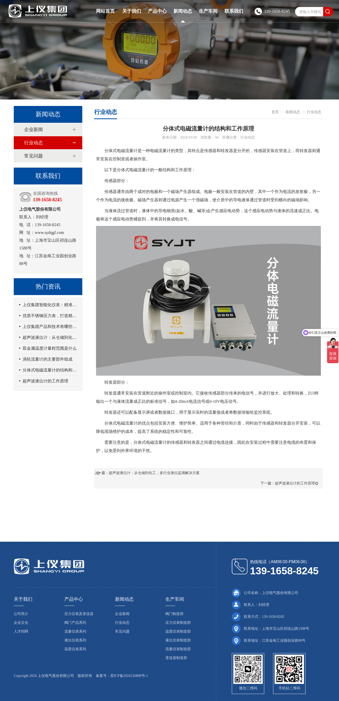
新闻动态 (182, 11)
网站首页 (105, 11)
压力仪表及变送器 (78, 614)
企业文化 (21, 623)
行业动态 (33, 142)
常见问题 (33, 156)
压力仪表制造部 (178, 623)
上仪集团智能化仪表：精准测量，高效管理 (50, 305)
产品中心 (157, 11)
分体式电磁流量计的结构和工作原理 (50, 370)
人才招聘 (21, 631)
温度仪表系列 (75, 649)
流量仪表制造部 (178, 649)
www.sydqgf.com (49, 232)
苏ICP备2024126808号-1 (129, 676)
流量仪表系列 (75, 631)
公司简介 (21, 614)
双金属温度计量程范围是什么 (50, 348)
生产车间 (208, 11)
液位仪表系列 (75, 640)
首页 (275, 112)
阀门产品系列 (75, 623)
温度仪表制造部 (178, 631)
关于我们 (131, 11)
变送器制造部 (176, 658)
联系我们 (234, 11)
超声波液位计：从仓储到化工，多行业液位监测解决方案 (50, 337)
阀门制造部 (174, 614)
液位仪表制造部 (178, 640)
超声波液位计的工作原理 (45, 381)
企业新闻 (33, 129)
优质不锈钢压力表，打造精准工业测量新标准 (50, 315)
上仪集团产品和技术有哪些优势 (50, 326)
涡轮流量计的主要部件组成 (47, 359)
